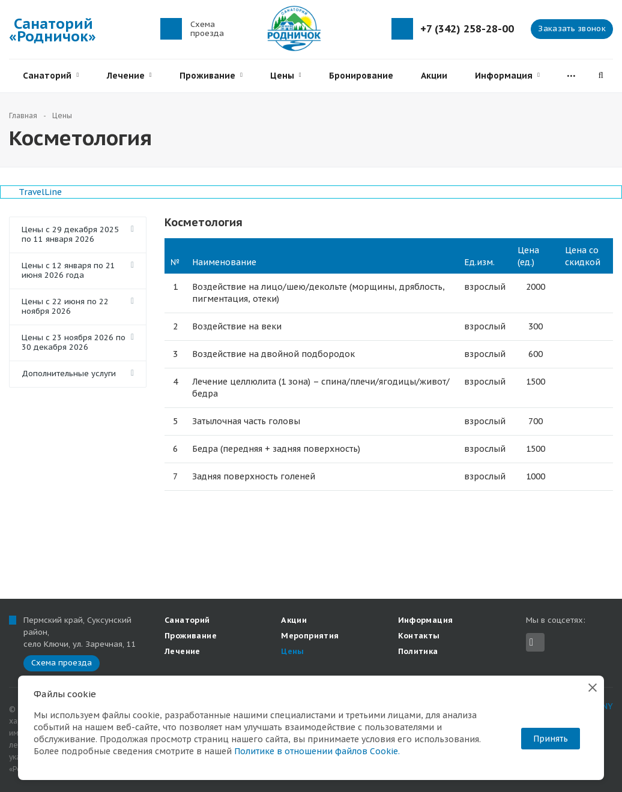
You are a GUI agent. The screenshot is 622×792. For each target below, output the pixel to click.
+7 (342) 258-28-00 (467, 29)
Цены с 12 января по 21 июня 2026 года (68, 270)
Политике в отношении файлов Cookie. (317, 751)
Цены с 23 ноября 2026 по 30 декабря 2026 (73, 342)
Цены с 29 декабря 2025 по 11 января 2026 (70, 234)
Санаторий (51, 75)
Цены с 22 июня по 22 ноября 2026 (65, 306)
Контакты (419, 636)
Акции (434, 75)
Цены (285, 75)
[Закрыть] (592, 687)
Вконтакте (531, 642)
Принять (550, 738)
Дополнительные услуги (69, 373)
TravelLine (40, 192)
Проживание (211, 75)
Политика (418, 651)
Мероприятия (310, 636)
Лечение (129, 75)
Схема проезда (207, 29)
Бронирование (361, 75)
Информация (507, 75)
